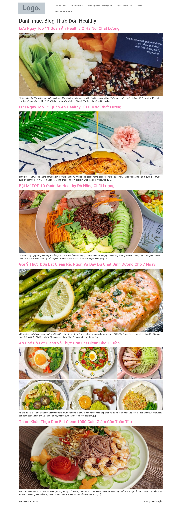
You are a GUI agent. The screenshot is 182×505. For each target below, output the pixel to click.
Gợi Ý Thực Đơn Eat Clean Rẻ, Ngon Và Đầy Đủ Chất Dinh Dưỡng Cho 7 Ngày (87, 264)
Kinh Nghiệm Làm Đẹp (100, 5)
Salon (139, 5)
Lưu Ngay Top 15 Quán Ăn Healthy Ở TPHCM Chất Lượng (70, 107)
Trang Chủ (60, 5)
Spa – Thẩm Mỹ (124, 5)
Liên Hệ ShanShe (63, 11)
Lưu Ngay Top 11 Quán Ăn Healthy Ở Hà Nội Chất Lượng (69, 28)
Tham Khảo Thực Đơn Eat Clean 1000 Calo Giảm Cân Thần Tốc (75, 421)
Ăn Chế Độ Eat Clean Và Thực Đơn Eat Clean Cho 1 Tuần (69, 343)
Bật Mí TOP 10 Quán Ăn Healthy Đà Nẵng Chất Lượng (67, 185)
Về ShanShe (77, 5)
